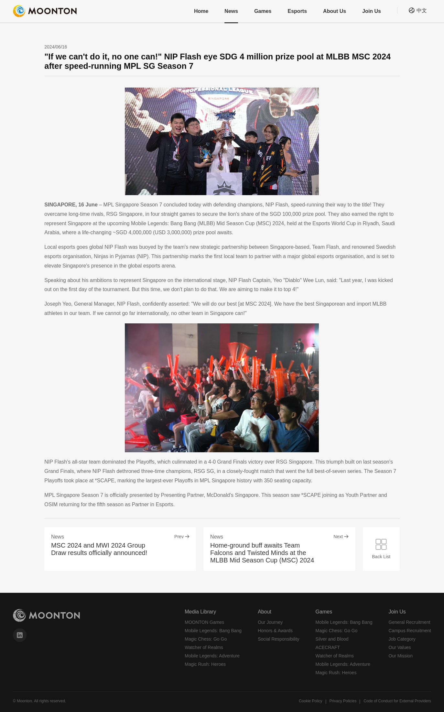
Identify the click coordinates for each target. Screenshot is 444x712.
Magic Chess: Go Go (206, 639)
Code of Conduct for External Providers (397, 701)
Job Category (402, 639)
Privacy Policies (342, 701)
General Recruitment (409, 622)
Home (201, 11)
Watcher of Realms (204, 647)
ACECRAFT (328, 647)
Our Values (400, 647)
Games (262, 11)
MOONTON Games (204, 622)
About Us (334, 11)
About (264, 611)
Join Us (371, 11)
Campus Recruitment (410, 630)
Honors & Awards (275, 630)
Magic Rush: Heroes (205, 664)
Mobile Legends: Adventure (212, 655)
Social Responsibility (278, 639)
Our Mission (401, 655)
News (231, 11)
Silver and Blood (332, 639)
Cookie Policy (310, 701)
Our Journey (270, 622)
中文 (422, 10)
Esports (297, 11)
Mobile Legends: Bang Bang (213, 630)
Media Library (200, 611)
